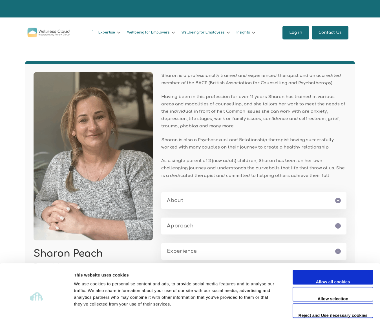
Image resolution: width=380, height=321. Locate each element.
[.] (91, 30)
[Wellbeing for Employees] (206, 33)
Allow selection (332, 272)
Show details (296, 309)
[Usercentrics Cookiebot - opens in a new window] (36, 310)
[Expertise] (108, 33)
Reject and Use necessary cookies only (332, 289)
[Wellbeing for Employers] (150, 33)
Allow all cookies (333, 255)
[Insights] (247, 33)
